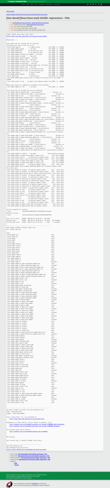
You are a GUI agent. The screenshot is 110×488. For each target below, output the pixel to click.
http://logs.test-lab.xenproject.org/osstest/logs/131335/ (27, 36)
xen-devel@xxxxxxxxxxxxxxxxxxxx (21, 23)
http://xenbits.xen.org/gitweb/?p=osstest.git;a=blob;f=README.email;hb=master (36, 424)
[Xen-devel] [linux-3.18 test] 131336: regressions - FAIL (33, 456)
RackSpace (35, 483)
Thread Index (43, 14)
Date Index (36, 14)
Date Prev (9, 14)
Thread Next (29, 14)
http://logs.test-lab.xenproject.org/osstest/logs (26, 419)
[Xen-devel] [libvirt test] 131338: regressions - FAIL (32, 454)
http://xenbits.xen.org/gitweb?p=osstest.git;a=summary (28, 431)
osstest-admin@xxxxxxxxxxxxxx (40, 23)
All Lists (12, 11)
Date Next (15, 14)
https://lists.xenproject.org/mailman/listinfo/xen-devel (26, 449)
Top (8, 11)
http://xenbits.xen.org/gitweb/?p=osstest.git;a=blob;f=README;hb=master (34, 426)
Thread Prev (22, 14)
